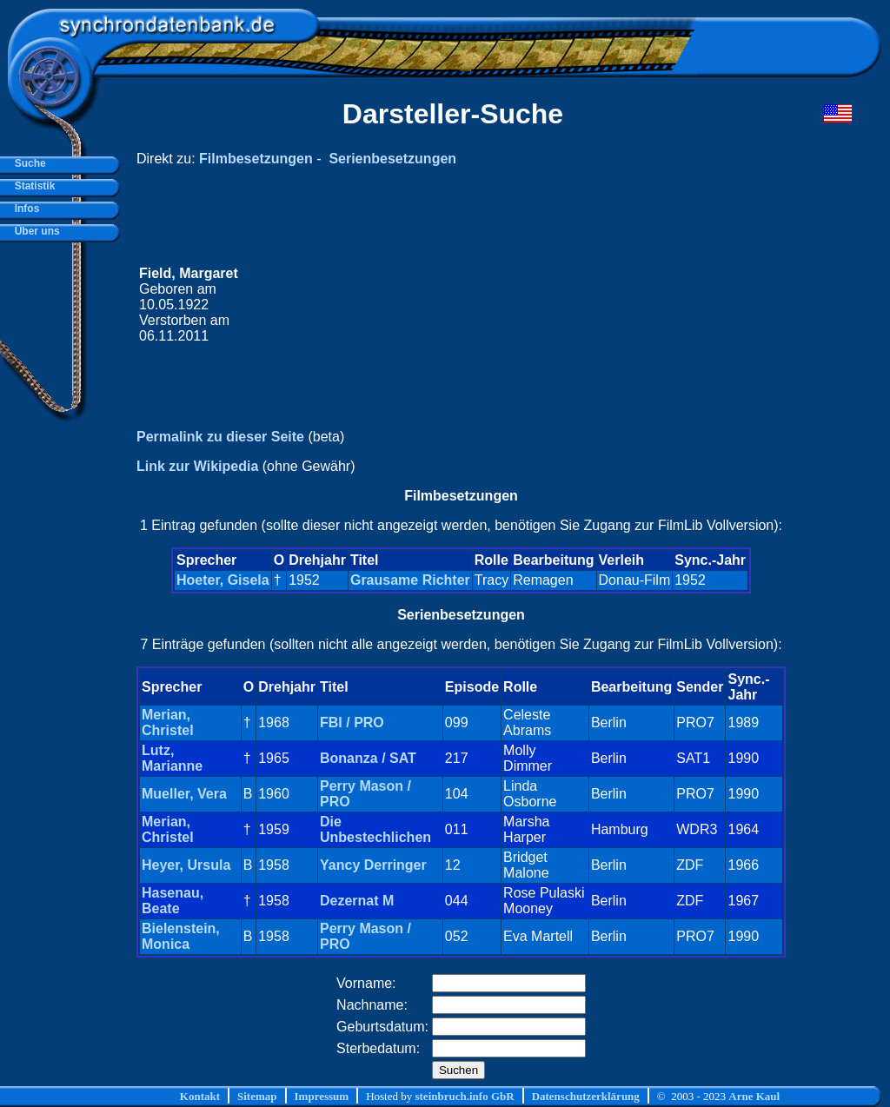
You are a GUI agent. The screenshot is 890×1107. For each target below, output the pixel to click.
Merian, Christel (168, 722)
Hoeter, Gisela (222, 580)
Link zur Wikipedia (197, 466)
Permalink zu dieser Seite (220, 436)
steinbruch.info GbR (464, 1096)
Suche (27, 163)
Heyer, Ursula (186, 865)
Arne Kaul (754, 1096)
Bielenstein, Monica (181, 936)
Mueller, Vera (184, 793)
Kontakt (200, 1096)
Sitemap (257, 1096)
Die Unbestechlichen (375, 829)
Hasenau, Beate (172, 900)
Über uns (34, 231)
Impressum (322, 1096)
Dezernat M (357, 900)
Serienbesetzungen (392, 158)
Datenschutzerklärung (586, 1096)
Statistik (32, 186)
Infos (24, 208)
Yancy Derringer (373, 865)
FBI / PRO (352, 722)
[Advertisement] (522, 305)
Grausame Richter (410, 580)
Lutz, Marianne (172, 758)
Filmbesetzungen (256, 158)
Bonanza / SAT (368, 758)
